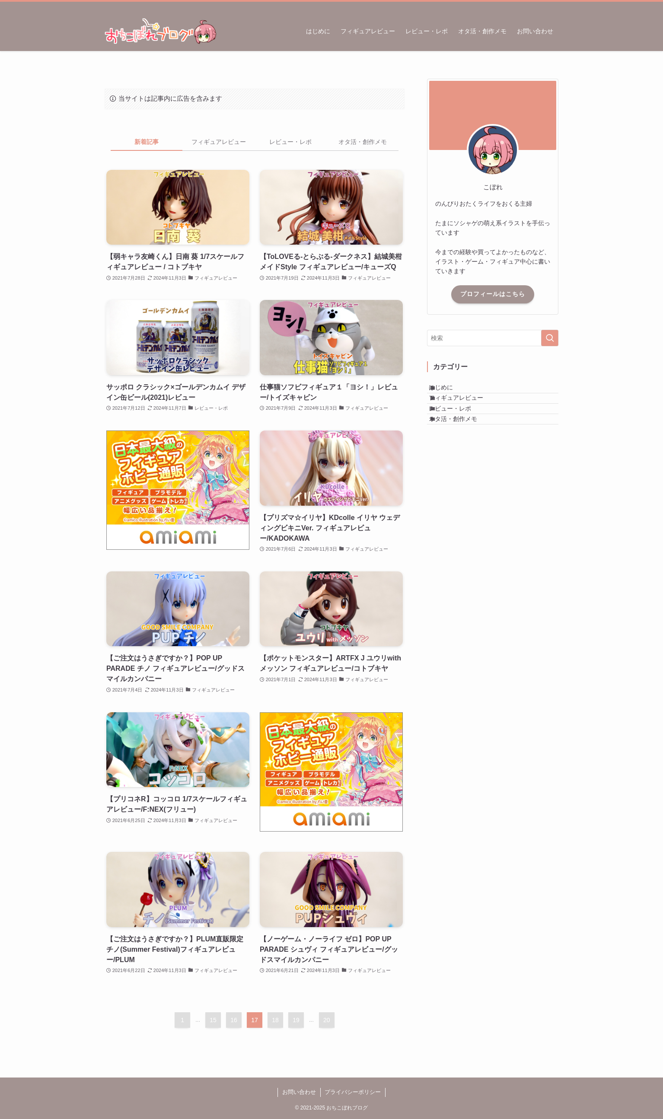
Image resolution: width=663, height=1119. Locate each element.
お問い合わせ (299, 1092)
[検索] (552, 6)
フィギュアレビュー (465, 409)
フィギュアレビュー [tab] (218, 141)
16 (233, 1020)
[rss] (541, 6)
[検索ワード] (492, 338)
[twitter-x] (530, 6)
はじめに (450, 391)
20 (326, 1020)
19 (296, 1020)
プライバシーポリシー (353, 1092)
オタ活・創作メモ (462, 445)
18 (275, 1020)
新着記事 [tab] (146, 141)
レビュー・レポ (459, 427)
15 (213, 1020)
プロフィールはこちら (492, 293)
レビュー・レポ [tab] (290, 141)
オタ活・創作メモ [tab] (362, 141)
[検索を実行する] (549, 338)
